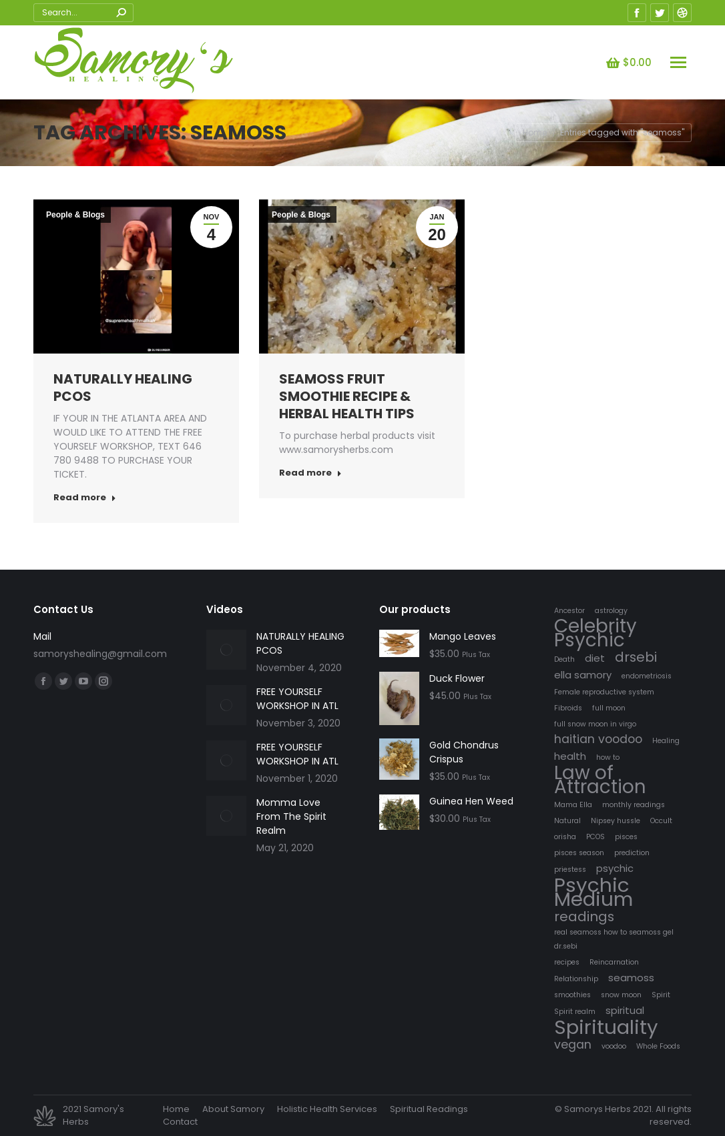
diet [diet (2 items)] (595, 658)
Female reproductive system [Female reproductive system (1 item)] (604, 692)
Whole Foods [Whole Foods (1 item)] (658, 1046)
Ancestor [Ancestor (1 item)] (569, 611)
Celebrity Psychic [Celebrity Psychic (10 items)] (595, 633)
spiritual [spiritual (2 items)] (625, 1010)
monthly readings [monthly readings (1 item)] (633, 805)
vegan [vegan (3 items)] (572, 1045)
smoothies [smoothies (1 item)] (572, 995)
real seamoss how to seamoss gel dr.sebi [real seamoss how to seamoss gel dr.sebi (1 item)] (614, 939)
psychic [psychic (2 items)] (615, 868)
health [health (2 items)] (570, 756)
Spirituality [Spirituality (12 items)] (606, 1027)
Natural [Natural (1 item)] (567, 821)
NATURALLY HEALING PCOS (122, 388)
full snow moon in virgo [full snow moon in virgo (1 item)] (595, 724)
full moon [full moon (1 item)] (609, 708)
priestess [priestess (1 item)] (570, 870)
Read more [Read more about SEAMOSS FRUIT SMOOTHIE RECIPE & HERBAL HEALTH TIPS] (310, 473)
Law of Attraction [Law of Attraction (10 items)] (600, 780)
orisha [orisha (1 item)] (565, 837)
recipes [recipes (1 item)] (566, 962)
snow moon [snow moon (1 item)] (621, 995)
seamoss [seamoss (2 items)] (631, 978)
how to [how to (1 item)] (608, 757)
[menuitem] (176, 1109)
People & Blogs (75, 214)
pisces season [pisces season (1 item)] (579, 853)
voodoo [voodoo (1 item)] (613, 1046)
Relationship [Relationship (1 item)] (576, 979)
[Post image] (226, 650)
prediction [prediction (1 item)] (632, 853)
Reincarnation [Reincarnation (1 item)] (614, 962)
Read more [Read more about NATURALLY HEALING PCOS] (84, 498)
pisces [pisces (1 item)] (626, 837)
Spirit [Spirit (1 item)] (661, 995)
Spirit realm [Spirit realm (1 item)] (574, 1012)
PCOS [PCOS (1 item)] (595, 837)
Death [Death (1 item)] (564, 659)
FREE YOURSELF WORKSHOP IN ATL (297, 698)
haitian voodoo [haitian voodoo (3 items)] (598, 739)
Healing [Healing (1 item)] (666, 741)
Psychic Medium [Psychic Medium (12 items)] (593, 892)
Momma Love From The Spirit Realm (291, 816)
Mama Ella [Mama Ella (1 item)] (573, 805)
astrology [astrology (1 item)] (611, 611)
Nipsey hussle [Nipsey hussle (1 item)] (615, 821)
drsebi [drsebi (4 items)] (636, 657)
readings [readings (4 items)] (584, 917)
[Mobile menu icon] (678, 62)
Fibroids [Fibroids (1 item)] (568, 708)
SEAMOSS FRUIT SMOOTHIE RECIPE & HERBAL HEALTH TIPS (347, 396)
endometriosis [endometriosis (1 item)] (647, 676)
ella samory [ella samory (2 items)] (583, 675)
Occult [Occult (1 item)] (661, 821)
